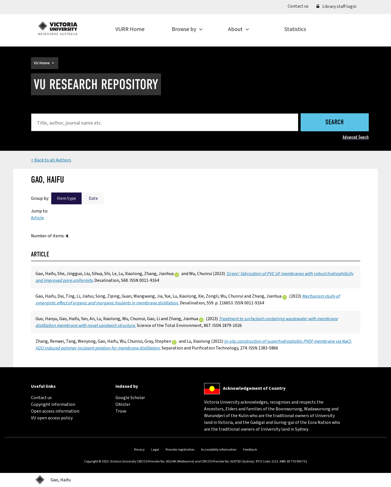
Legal (155, 449)
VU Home (42, 63)
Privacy (139, 449)
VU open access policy (52, 418)
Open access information (55, 411)
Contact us (300, 6)
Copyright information (53, 404)
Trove (120, 411)
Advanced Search (356, 137)
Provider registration (180, 449)
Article (37, 218)
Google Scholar (130, 398)
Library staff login (336, 6)
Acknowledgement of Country (254, 388)
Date (93, 198)
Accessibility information (218, 449)
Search (334, 122)
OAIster (122, 404)
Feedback (250, 449)
